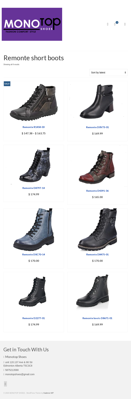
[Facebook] (5, 384)
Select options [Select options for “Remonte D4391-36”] (97, 202)
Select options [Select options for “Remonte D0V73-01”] (97, 138)
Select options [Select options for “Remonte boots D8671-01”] (97, 329)
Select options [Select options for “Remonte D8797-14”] (33, 199)
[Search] (107, 24)
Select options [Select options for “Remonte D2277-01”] (33, 329)
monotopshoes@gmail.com (19, 374)
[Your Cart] (116, 24)
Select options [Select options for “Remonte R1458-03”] (33, 138)
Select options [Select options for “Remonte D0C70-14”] (33, 265)
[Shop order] (109, 72)
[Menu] (125, 24)
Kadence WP (48, 393)
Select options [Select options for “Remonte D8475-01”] (97, 265)
